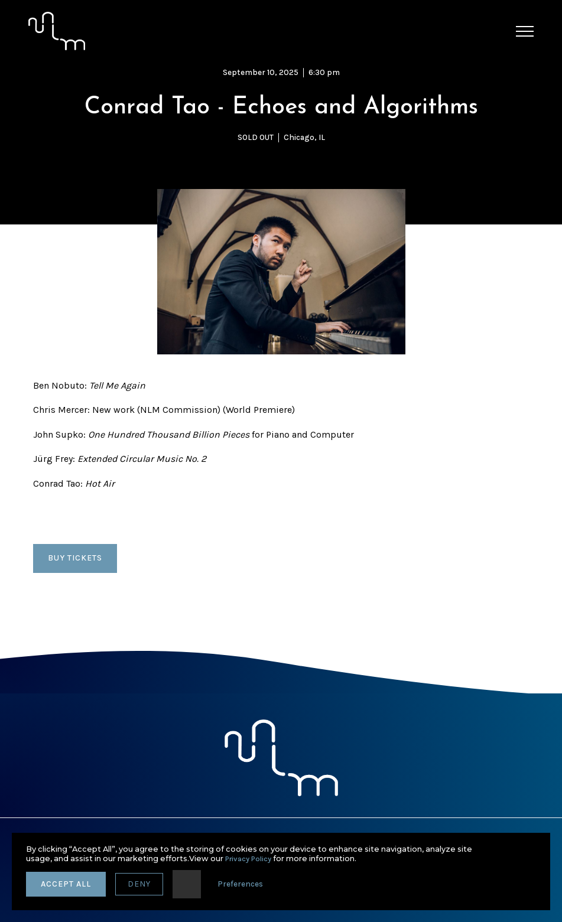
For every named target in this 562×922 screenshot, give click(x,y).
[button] (524, 31)
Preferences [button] (240, 883)
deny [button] (139, 884)
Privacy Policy (248, 858)
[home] (56, 31)
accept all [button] (66, 884)
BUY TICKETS (75, 558)
